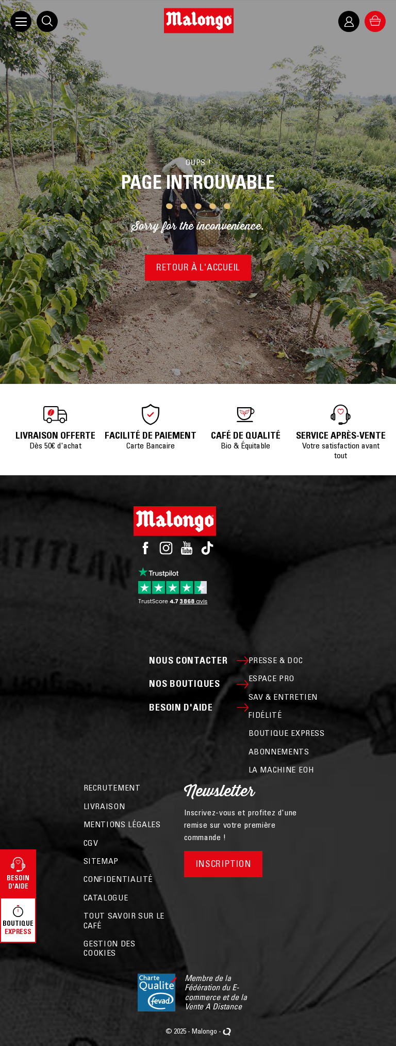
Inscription (223, 864)
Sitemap (101, 861)
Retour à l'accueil (198, 267)
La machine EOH (281, 769)
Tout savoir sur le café (124, 920)
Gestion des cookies (110, 948)
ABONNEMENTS (279, 751)
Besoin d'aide (198, 707)
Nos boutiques (198, 684)
